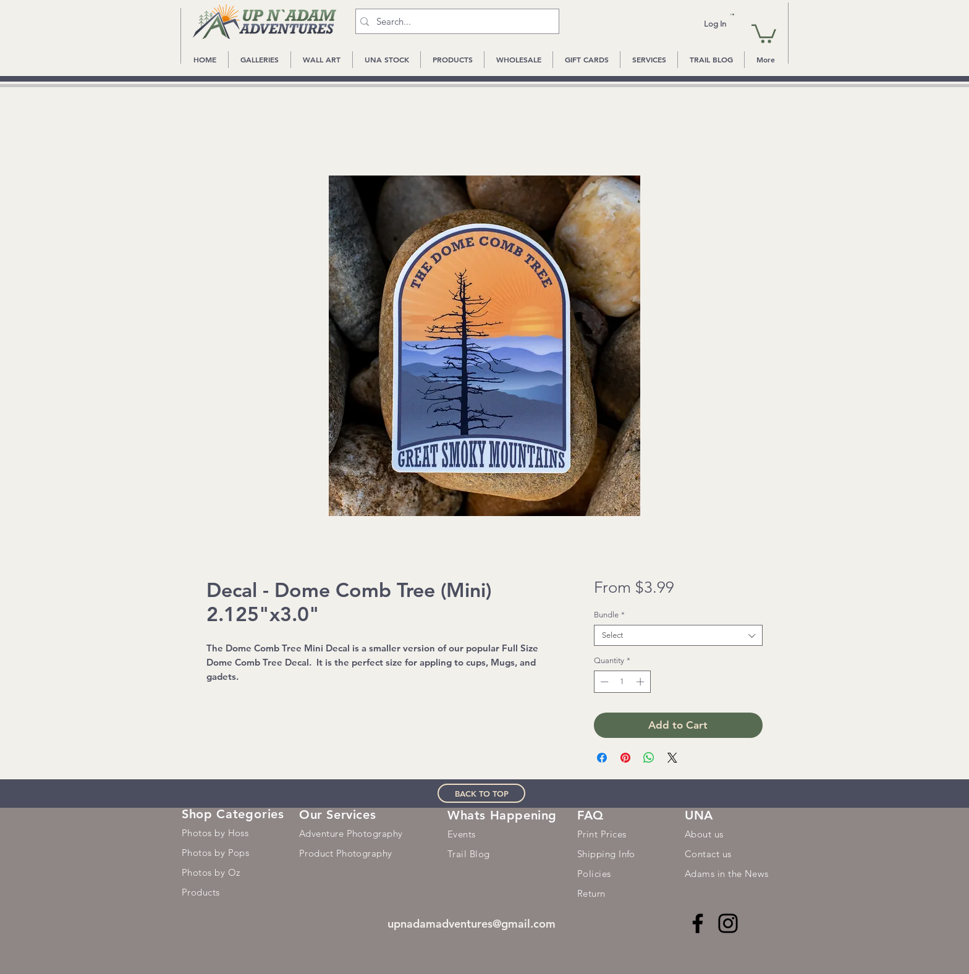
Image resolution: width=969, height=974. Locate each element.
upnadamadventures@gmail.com (471, 924)
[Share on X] (672, 757)
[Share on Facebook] (602, 757)
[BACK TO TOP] (481, 793)
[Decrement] (603, 681)
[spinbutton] (622, 681)
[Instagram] (728, 923)
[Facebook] (698, 923)
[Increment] (641, 681)
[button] (732, 14)
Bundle (609, 614)
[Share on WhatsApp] (648, 757)
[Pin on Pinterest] (625, 757)
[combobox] (678, 635)
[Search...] (454, 21)
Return (591, 893)
